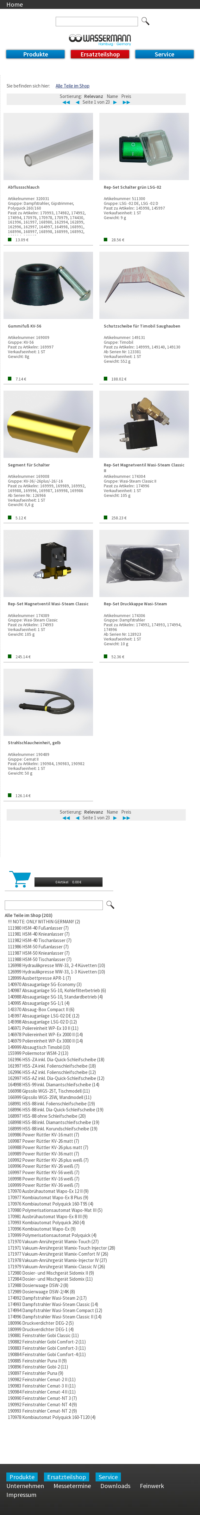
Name (112, 96)
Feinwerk (152, 1486)
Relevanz (93, 96)
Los (111, 905)
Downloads (115, 1486)
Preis (126, 96)
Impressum (21, 1495)
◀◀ (66, 102)
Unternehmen (25, 1486)
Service (164, 54)
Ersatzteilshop (100, 54)
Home (14, 4)
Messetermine (72, 1486)
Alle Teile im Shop (73, 86)
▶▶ (126, 102)
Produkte (35, 54)
